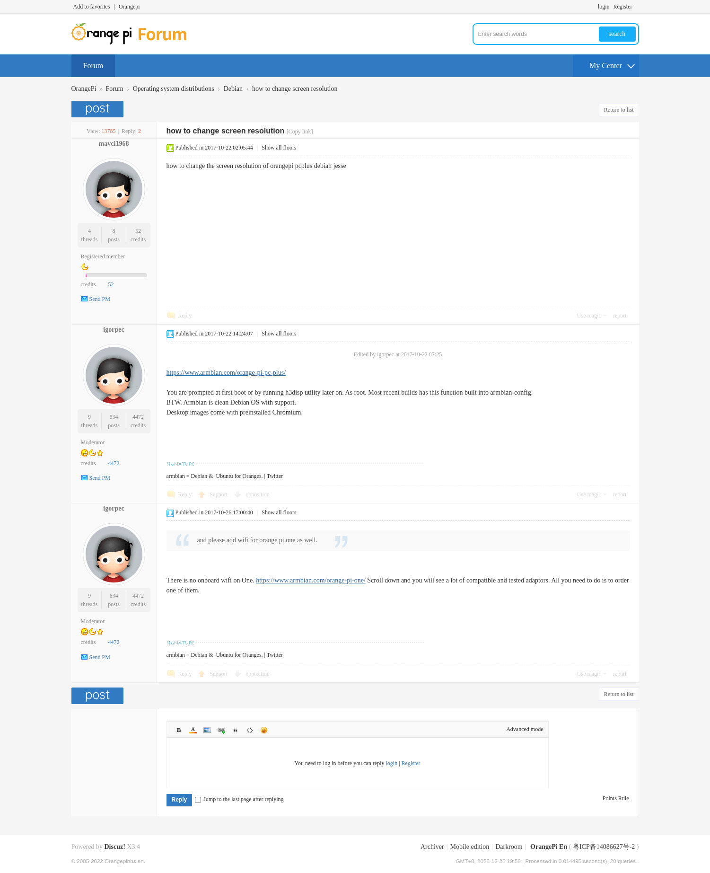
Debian (233, 88)
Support (219, 494)
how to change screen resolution (294, 88)
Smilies (264, 730)
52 (138, 231)
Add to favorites (91, 6)
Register (623, 6)
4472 (138, 417)
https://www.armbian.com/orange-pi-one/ (311, 580)
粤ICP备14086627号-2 (604, 846)
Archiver (432, 846)
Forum (93, 66)
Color (193, 730)
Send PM (99, 299)
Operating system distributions (173, 88)
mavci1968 (114, 143)
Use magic (589, 315)
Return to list (619, 109)
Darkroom (509, 846)
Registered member (103, 256)
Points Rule (616, 798)
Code (249, 730)
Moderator (93, 442)
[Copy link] (300, 131)
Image (207, 730)
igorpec (113, 329)
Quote (235, 730)
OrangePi (83, 88)
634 (113, 417)
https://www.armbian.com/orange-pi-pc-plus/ (226, 372)
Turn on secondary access (636, 6)
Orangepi (129, 6)
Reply (185, 315)
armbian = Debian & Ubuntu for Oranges (214, 476)
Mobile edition (470, 846)
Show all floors (279, 147)
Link (221, 730)
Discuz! (115, 846)
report (620, 315)
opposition (257, 494)
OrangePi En (548, 846)
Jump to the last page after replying (239, 799)
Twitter (275, 476)
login (604, 6)
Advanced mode (524, 729)
